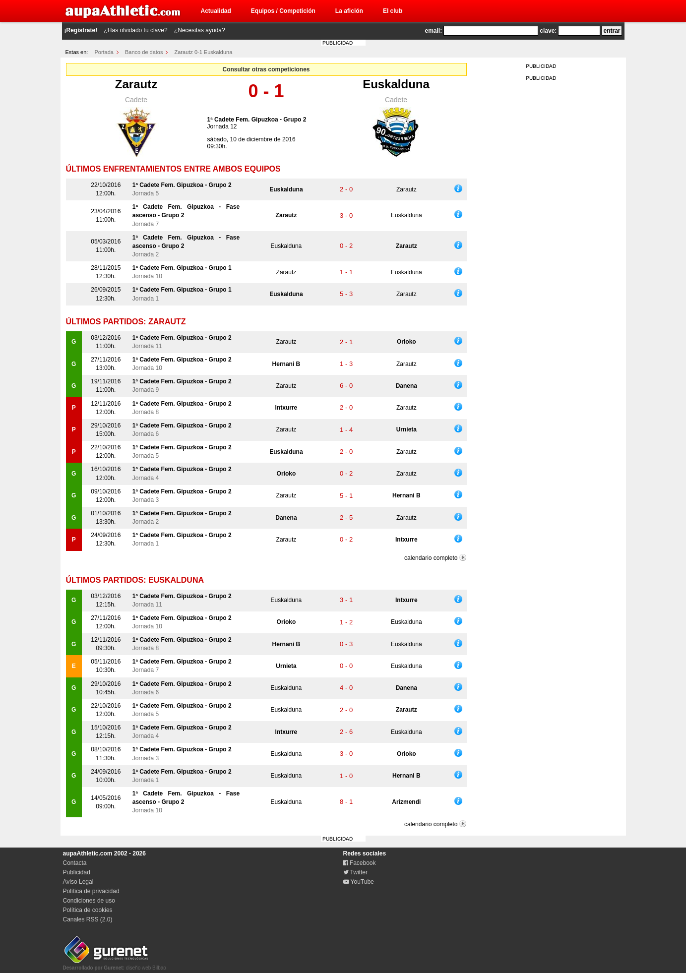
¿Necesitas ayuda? (199, 30)
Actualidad (216, 10)
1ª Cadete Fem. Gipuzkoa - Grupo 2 (257, 119)
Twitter (355, 872)
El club (392, 10)
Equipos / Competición (283, 10)
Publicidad (76, 872)
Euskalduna (396, 84)
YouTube (358, 881)
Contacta (75, 862)
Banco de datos (144, 52)
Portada (104, 52)
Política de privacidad (91, 891)
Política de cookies (88, 910)
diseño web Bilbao (114, 965)
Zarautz (136, 84)
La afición (349, 10)
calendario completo (430, 557)
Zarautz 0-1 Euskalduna (204, 52)
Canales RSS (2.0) (88, 919)
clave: (548, 30)
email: (433, 30)
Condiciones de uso (89, 900)
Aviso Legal (78, 881)
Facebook (359, 862)
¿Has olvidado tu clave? (136, 30)
